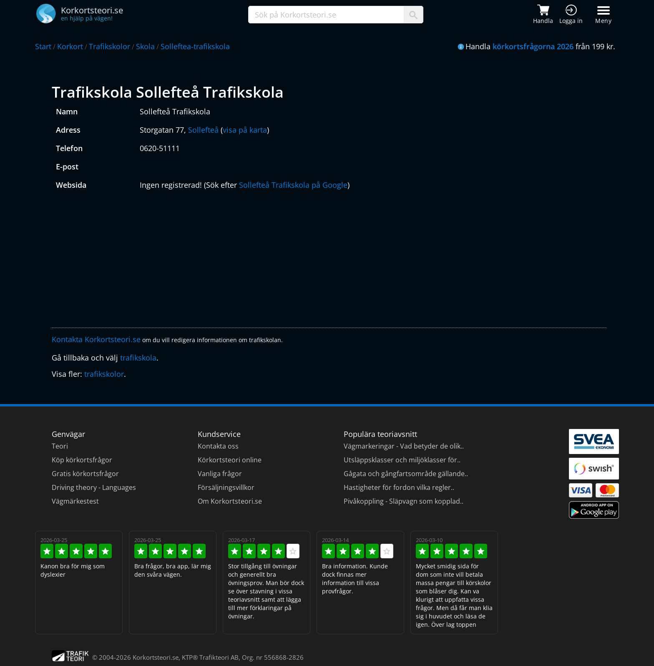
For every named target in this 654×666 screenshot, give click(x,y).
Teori (60, 446)
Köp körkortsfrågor (82, 459)
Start (43, 46)
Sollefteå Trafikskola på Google (293, 185)
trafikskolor (104, 374)
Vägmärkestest (75, 501)
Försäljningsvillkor (226, 487)
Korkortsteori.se (156, 657)
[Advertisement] (302, 260)
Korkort (70, 46)
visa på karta (245, 130)
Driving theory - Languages (94, 487)
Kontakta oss (218, 446)
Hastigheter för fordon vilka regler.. (399, 487)
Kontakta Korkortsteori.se (96, 339)
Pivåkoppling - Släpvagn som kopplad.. (403, 501)
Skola (145, 46)
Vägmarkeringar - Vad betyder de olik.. (404, 446)
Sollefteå (203, 130)
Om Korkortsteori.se (230, 501)
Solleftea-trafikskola (195, 46)
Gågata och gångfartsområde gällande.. (406, 473)
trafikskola (138, 358)
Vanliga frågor (220, 473)
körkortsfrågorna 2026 (533, 46)
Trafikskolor (109, 46)
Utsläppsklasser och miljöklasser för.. (402, 459)
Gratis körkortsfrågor (85, 473)
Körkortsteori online (230, 459)
